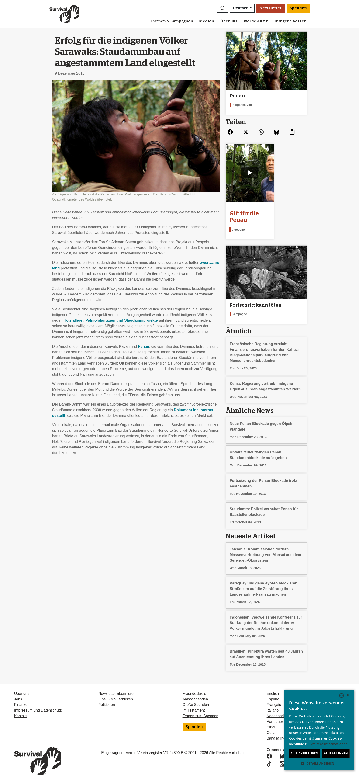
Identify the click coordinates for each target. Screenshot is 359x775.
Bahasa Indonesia (282, 729)
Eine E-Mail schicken (115, 690)
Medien (206, 21)
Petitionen (106, 696)
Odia (271, 724)
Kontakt (20, 707)
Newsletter (270, 8)
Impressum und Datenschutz (38, 701)
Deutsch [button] (241, 8)
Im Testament (194, 701)
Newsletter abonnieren (117, 685)
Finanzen (22, 696)
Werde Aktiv (255, 21)
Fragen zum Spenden (200, 707)
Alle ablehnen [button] (336, 753)
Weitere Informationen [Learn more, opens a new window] (329, 744)
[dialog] (319, 730)
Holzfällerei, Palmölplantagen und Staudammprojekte (110, 320)
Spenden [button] (298, 8)
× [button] (348, 695)
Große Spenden (196, 696)
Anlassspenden (195, 690)
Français (274, 696)
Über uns (228, 21)
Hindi (271, 718)
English (273, 685)
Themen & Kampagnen (171, 21)
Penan (143, 346)
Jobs (18, 690)
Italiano (273, 701)
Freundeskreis (194, 685)
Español (273, 690)
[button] (222, 8)
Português (275, 713)
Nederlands (276, 707)
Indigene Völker (290, 21)
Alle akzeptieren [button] (304, 753)
